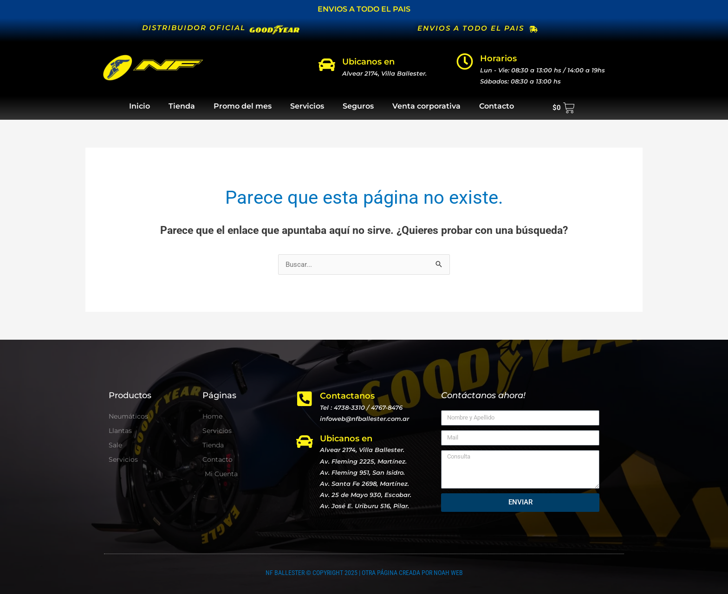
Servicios (307, 106)
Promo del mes (243, 106)
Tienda (182, 106)
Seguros (358, 106)
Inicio (139, 106)
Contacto (496, 106)
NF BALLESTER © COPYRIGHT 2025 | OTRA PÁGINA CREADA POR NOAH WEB (364, 572)
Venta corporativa (426, 106)
